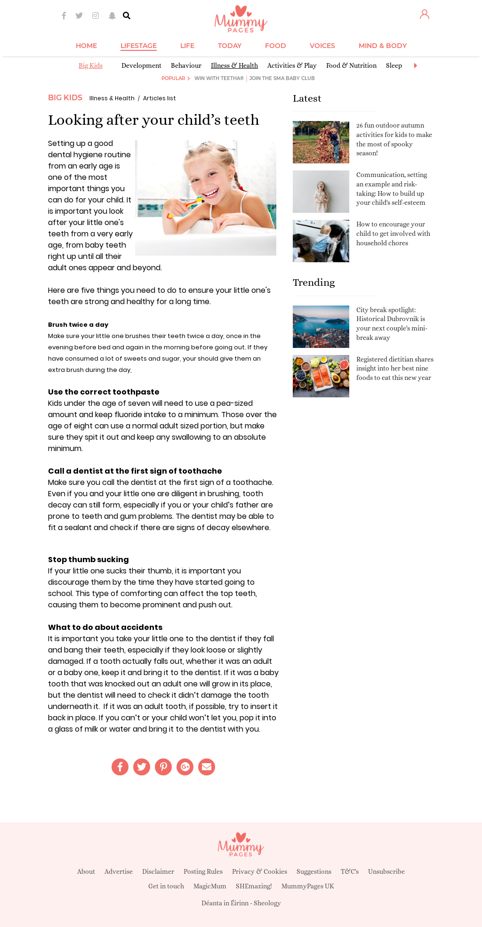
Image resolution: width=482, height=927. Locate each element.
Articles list (159, 98)
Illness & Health (234, 65)
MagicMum (209, 886)
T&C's (350, 871)
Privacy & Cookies (259, 871)
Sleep (394, 65)
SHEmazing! (254, 886)
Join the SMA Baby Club (282, 78)
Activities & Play (292, 65)
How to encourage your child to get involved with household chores (393, 233)
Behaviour (186, 65)
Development (141, 65)
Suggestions (314, 871)
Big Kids (91, 65)
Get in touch (166, 886)
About (86, 871)
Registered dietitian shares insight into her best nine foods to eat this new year (395, 368)
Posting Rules (203, 871)
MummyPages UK (307, 886)
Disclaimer (158, 871)
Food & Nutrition (351, 65)
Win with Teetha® (219, 78)
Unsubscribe (386, 871)
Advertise (118, 871)
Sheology (267, 903)
